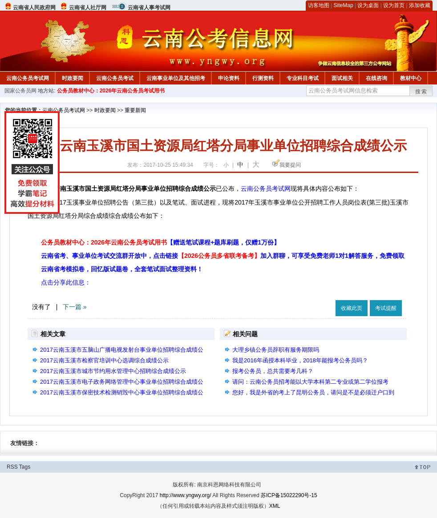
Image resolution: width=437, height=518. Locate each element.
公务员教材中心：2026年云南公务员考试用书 (111, 91)
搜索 (421, 91)
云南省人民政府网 (34, 7)
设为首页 (394, 5)
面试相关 (342, 78)
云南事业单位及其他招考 (175, 78)
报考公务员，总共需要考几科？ (272, 371)
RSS (12, 467)
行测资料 (263, 78)
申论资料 (228, 78)
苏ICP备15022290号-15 (289, 495)
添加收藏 (419, 5)
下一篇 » (75, 306)
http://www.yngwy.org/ (185, 495)
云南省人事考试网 (149, 7)
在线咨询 (376, 78)
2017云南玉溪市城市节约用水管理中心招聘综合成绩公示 (113, 371)
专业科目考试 (303, 78)
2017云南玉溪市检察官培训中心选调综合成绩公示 (104, 360)
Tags (24, 467)
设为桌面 (368, 5)
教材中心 (410, 78)
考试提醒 (386, 308)
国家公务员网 (20, 91)
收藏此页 (351, 308)
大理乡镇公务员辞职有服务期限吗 (275, 349)
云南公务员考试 (115, 78)
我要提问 (290, 165)
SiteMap (343, 5)
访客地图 (318, 5)
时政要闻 (72, 78)
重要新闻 (135, 110)
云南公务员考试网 (27, 78)
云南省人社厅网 (87, 7)
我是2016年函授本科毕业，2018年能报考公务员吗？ (300, 360)
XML (274, 506)
